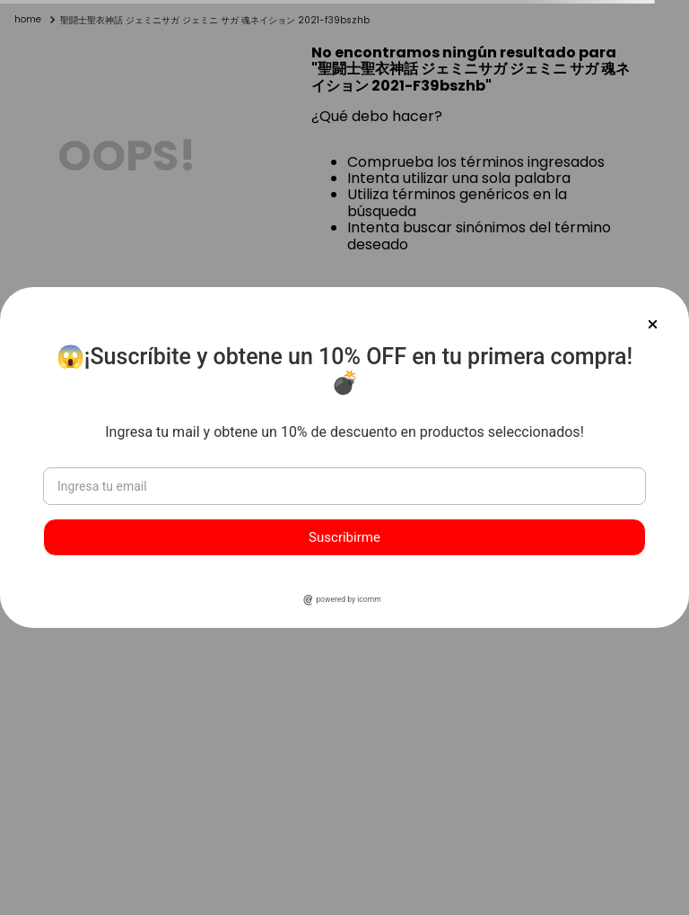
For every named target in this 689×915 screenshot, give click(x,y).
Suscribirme (344, 537)
